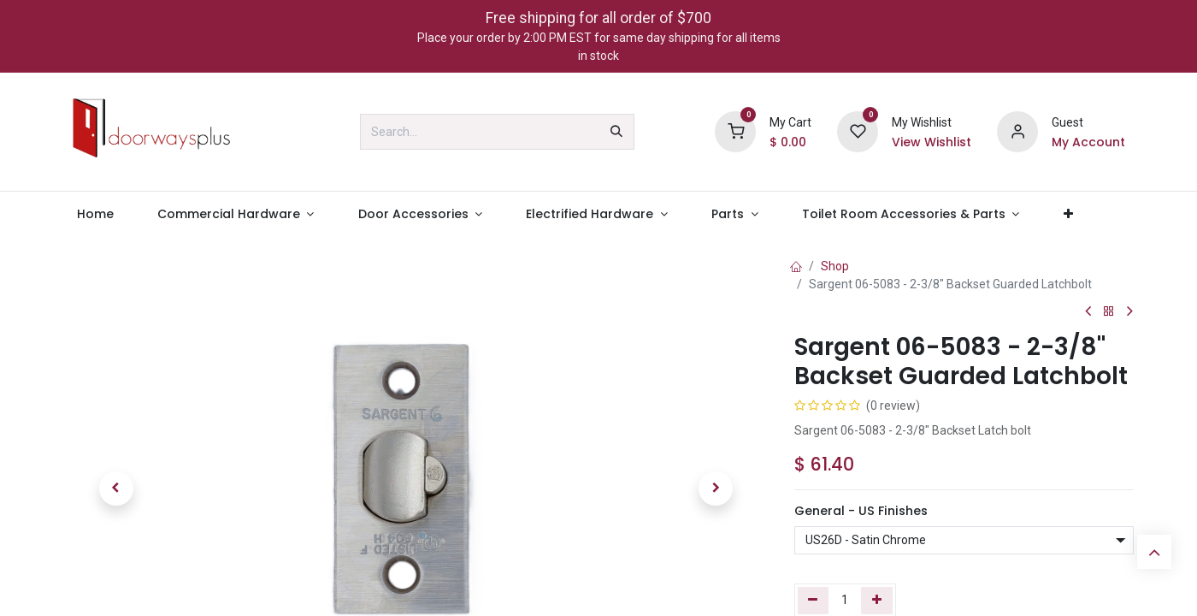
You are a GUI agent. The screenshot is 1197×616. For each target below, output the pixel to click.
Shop (835, 266)
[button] (116, 488)
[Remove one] (813, 600)
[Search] (616, 132)
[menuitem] (95, 214)
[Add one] (877, 600)
